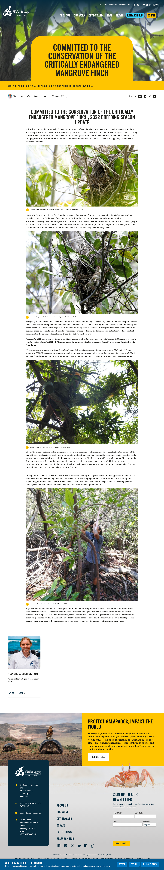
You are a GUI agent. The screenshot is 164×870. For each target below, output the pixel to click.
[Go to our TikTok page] (91, 844)
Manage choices (150, 864)
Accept (122, 864)
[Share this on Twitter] (150, 96)
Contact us (113, 5)
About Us (62, 805)
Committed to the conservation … (75, 85)
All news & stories (44, 85)
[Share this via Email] (140, 96)
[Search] (100, 4)
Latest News (64, 832)
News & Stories (23, 85)
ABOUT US (65, 15)
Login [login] (105, 5)
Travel (119, 15)
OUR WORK (79, 15)
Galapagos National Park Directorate (47, 132)
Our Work (63, 812)
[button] (135, 4)
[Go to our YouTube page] (78, 844)
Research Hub (135, 15)
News (109, 15)
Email (21, 693)
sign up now (121, 843)
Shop (130, 5)
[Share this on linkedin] (154, 96)
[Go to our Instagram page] (64, 844)
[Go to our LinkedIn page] (84, 844)
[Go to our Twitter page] (71, 844)
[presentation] (131, 833)
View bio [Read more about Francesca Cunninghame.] (11, 693)
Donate (151, 15)
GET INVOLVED (96, 15)
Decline (134, 864)
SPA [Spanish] (155, 5)
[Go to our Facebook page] (58, 844)
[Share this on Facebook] (145, 96)
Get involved (64, 818)
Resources (122, 5)
